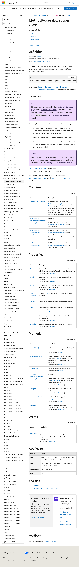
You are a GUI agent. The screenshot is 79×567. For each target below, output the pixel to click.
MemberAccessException (47, 89)
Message (51, 206)
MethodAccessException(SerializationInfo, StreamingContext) (38, 220)
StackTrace (33, 316)
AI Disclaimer (6, 558)
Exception (48, 87)
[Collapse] (21, 15)
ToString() (33, 405)
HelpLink (32, 277)
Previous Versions (18, 558)
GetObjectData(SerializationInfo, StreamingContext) (36, 377)
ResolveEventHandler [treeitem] (10, 300)
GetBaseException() (36, 356)
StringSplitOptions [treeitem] (10, 351)
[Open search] (69, 3)
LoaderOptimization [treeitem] (10, 140)
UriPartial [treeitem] (7, 493)
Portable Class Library (49, 110)
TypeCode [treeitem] (7, 424)
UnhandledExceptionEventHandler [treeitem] (13, 461)
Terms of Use (6, 561)
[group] (53, 81)
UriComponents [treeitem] (9, 472)
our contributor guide (38, 516)
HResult (32, 285)
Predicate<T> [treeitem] (8, 272)
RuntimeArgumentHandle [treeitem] (12, 303)
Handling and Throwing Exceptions (45, 488)
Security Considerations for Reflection (60, 163)
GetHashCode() (34, 368)
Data (31, 269)
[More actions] (75, 15)
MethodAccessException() (38, 202)
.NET (35, 15)
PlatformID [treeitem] (7, 266)
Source (32, 308)
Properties (33, 42)
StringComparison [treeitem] (10, 345)
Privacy (45, 558)
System (39, 56)
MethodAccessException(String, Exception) (35, 232)
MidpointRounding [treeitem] (10, 187)
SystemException (61, 87)
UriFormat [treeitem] (7, 478)
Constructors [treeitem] (10, 184)
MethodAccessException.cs (42, 61)
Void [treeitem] (5, 533)
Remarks (33, 36)
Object (40, 87)
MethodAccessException (37, 168)
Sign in (74, 3)
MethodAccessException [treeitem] (13, 181)
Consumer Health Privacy (59, 558)
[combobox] (13, 19)
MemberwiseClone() (36, 397)
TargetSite (33, 324)
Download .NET (70, 8)
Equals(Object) (34, 348)
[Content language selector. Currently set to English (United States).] (11, 553)
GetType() (33, 389)
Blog (28, 558)
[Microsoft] (3, 2)
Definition (33, 34)
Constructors (34, 39)
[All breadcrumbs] (30, 15)
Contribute (36, 558)
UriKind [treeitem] (6, 487)
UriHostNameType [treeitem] (10, 484)
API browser (42, 15)
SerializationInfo (56, 380)
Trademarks (16, 561)
